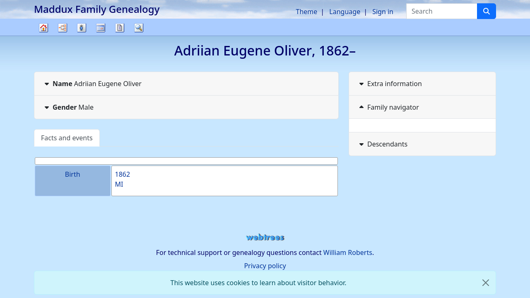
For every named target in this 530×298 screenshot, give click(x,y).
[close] (486, 282)
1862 (122, 174)
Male (68, 107)
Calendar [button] (100, 28)
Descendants (382, 144)
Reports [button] (119, 28)
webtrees (265, 237)
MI (119, 184)
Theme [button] (307, 11)
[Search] (486, 11)
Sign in (382, 11)
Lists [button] (81, 28)
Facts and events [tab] (67, 137)
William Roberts (347, 252)
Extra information (389, 84)
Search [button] (138, 28)
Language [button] (344, 11)
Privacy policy (265, 265)
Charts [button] (62, 28)
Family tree (43, 35)
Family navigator (388, 107)
